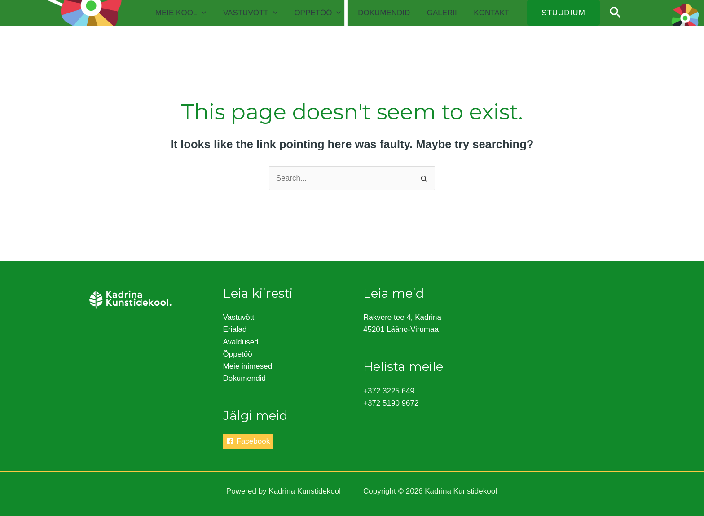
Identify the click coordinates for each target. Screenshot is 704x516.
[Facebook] (248, 441)
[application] (210, 13)
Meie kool (189, 13)
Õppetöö (323, 13)
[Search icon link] (615, 13)
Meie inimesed (248, 366)
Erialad (235, 329)
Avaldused (241, 342)
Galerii (444, 13)
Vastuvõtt (257, 13)
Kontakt (492, 13)
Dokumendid (388, 13)
